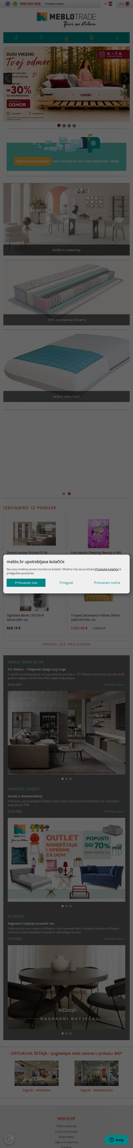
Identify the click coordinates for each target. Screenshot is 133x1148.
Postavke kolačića (106, 569)
